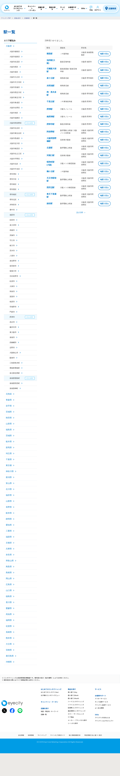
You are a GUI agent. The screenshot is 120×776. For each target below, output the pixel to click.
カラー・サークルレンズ (76, 714)
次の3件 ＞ (81, 212)
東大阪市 (13, 332)
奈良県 (9, 555)
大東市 (12, 286)
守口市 (12, 240)
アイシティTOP (6, 18)
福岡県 (9, 620)
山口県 (9, 590)
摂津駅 (50, 109)
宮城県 (9, 412)
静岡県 (9, 519)
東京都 (9, 465)
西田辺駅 (50, 187)
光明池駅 (50, 86)
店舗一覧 (44, 714)
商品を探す (72, 689)
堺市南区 (13, 194)
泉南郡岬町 (14, 388)
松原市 (12, 281)
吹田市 (12, 220)
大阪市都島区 (15, 51)
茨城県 (9, 436)
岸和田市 (13, 205)
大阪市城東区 (15, 118)
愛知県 (9, 525)
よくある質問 (99, 708)
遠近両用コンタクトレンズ (76, 711)
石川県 (9, 489)
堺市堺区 (13, 174)
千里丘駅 (50, 101)
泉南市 (12, 337)
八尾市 (12, 256)
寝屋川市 (13, 271)
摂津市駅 (50, 124)
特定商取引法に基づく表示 (93, 735)
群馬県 (9, 447)
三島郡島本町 (15, 363)
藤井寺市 (13, 327)
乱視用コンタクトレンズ (76, 708)
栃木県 (9, 441)
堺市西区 (13, 189)
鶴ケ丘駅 (50, 171)
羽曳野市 (13, 307)
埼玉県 (9, 453)
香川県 (9, 602)
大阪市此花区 (15, 62)
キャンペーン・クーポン (49, 702)
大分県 (9, 644)
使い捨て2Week (73, 695)
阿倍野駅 (50, 132)
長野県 (9, 507)
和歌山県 (10, 561)
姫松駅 (50, 203)
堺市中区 (13, 179)
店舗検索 (112, 8)
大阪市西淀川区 (16, 92)
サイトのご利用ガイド (57, 735)
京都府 (9, 543)
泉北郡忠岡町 (15, 373)
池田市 (12, 215)
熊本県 (9, 638)
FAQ (91, 10)
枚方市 (12, 245)
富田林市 (13, 266)
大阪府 (9, 46)
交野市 (12, 348)
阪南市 (12, 358)
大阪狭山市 (14, 353)
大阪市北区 (14, 164)
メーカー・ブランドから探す (77, 720)
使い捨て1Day (72, 692)
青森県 (9, 400)
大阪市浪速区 (15, 87)
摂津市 (12, 317)
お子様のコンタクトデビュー (50, 695)
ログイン (98, 10)
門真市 (12, 312)
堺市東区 (13, 184)
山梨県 (9, 501)
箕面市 (12, 296)
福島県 (9, 430)
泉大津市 (13, 225)
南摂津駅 (50, 117)
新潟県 (9, 477)
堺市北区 (13, 200)
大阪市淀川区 (15, 143)
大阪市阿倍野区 (16, 123)
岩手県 (9, 406)
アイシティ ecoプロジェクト (104, 721)
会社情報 (21, 735)
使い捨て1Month (73, 698)
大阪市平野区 (15, 159)
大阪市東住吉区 (16, 133)
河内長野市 (14, 276)
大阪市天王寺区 (16, 82)
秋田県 (9, 418)
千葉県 (9, 459)
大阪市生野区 (15, 108)
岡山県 (9, 578)
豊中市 (12, 210)
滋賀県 (9, 537)
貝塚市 (12, 235)
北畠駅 (50, 148)
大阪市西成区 (15, 138)
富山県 (9, 483)
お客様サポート (100, 695)
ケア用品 (71, 717)
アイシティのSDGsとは (102, 717)
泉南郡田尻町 (15, 383)
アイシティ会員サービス (103, 705)
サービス (98, 689)
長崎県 (9, 632)
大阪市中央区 (15, 169)
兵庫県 (9, 549)
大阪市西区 (14, 67)
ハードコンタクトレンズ (76, 701)
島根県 (9, 572)
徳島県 (9, 596)
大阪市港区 (14, 72)
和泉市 (12, 291)
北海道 (9, 394)
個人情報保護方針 (75, 735)
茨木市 (12, 251)
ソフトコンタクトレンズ (76, 705)
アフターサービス (101, 699)
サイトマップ (42, 735)
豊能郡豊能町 (15, 368)
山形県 (9, 424)
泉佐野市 (13, 261)
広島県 (9, 584)
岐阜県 (9, 513)
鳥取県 (9, 567)
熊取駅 (50, 54)
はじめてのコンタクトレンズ (51, 689)
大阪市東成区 (15, 103)
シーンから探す (73, 723)
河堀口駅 (50, 155)
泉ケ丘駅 (50, 78)
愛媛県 (9, 608)
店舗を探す (17, 18)
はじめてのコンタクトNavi (49, 692)
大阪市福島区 (15, 57)
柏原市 (12, 302)
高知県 (9, 614)
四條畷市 (13, 342)
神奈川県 (10, 471)
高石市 (12, 322)
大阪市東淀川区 (16, 97)
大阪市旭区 (14, 113)
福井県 (9, 495)
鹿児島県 (10, 656)
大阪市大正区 (15, 77)
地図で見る (104, 54)
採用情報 (31, 735)
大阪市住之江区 (16, 154)
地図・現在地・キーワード (49, 711)
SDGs (97, 714)
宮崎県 (9, 650)
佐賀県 (9, 626)
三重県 (9, 531)
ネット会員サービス (101, 702)
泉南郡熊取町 (15, 378)
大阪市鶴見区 (15, 148)
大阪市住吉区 (15, 128)
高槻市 (12, 230)
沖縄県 (9, 662)
